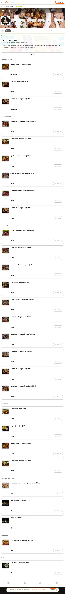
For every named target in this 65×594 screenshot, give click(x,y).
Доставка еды (9, 6)
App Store (24, 583)
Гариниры (45, 31)
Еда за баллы (17, 31)
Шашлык (37, 31)
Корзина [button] (59, 2)
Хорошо (53, 589)
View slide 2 (33, 54)
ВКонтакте (8, 583)
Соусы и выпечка (56, 31)
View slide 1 (31, 54)
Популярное (27, 31)
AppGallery (56, 583)
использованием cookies (39, 590)
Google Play (40, 583)
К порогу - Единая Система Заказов (9, 2)
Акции (8, 31)
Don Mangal (6, 11)
